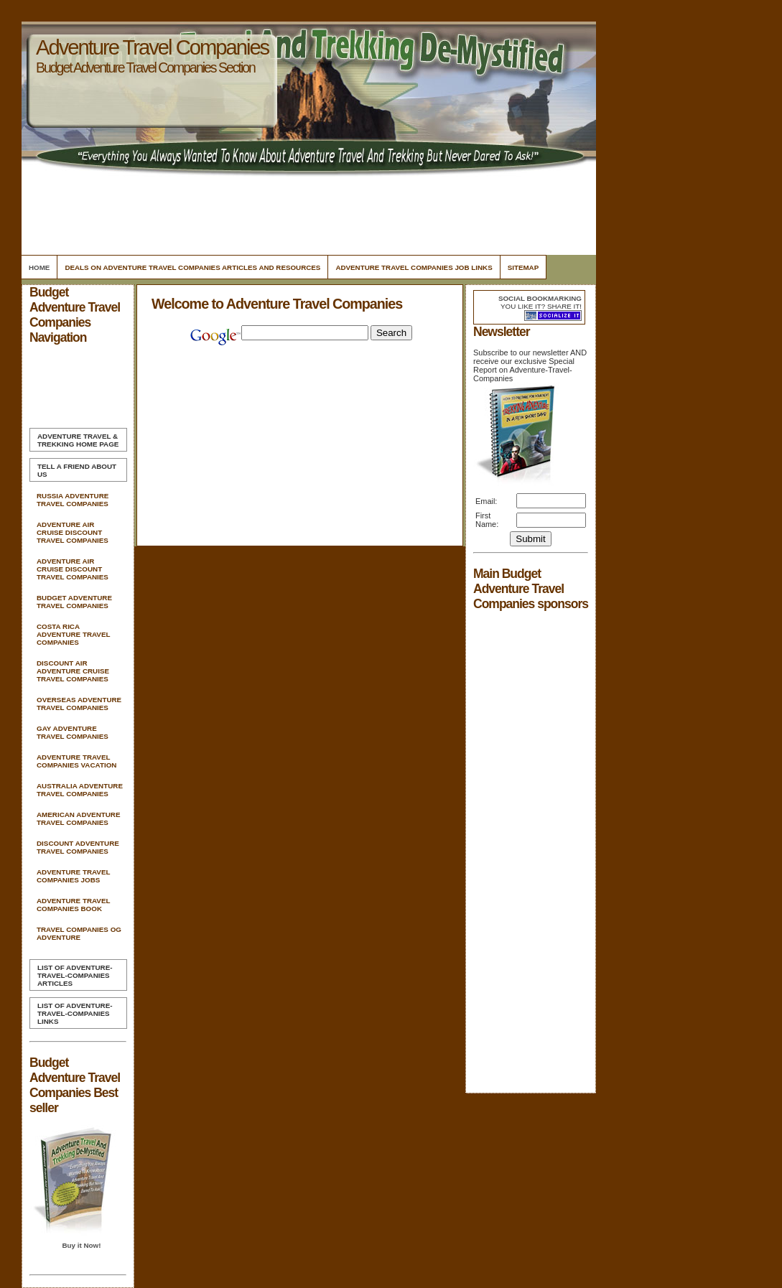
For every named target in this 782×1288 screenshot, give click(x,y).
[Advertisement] (306, 211)
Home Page (77, 440)
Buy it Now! (81, 1245)
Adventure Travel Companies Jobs (73, 876)
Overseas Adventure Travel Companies (79, 703)
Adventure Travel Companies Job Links (413, 267)
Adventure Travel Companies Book (73, 905)
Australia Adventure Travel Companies (80, 790)
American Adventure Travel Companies (78, 818)
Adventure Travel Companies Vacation (76, 761)
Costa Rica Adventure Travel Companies (73, 634)
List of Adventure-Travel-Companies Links (74, 1013)
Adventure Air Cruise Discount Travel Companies (72, 532)
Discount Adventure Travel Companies (78, 847)
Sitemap (523, 267)
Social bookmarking (540, 298)
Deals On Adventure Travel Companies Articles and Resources (192, 267)
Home (39, 267)
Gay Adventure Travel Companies (72, 732)
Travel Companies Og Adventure (79, 933)
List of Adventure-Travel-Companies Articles (74, 975)
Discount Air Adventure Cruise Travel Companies (73, 671)
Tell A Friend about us (76, 470)
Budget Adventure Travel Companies (74, 602)
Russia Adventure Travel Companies (72, 500)
